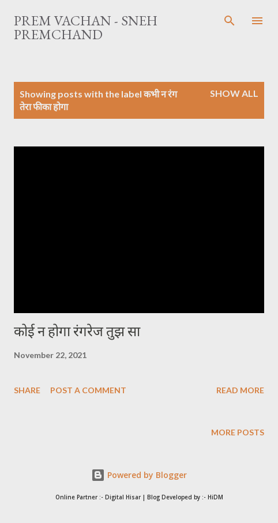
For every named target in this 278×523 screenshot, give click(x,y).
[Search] (229, 21)
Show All (234, 93)
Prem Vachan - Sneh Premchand (85, 27)
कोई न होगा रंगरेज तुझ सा (77, 331)
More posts (237, 432)
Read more (240, 390)
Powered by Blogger (139, 474)
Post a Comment (88, 390)
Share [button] (27, 390)
